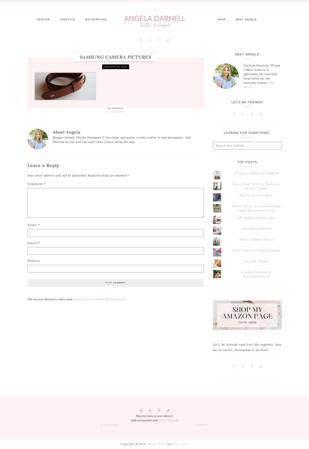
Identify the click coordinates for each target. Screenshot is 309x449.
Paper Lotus (180, 444)
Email (33, 243)
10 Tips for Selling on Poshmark (256, 173)
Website (34, 261)
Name (33, 225)
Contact (202, 425)
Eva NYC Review (256, 261)
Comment (36, 184)
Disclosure (109, 425)
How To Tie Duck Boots (256, 195)
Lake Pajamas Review (256, 228)
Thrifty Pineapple (155, 19)
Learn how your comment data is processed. (100, 299)
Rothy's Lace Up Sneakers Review (256, 250)
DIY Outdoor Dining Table (256, 218)
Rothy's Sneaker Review (256, 239)
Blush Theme (157, 444)
